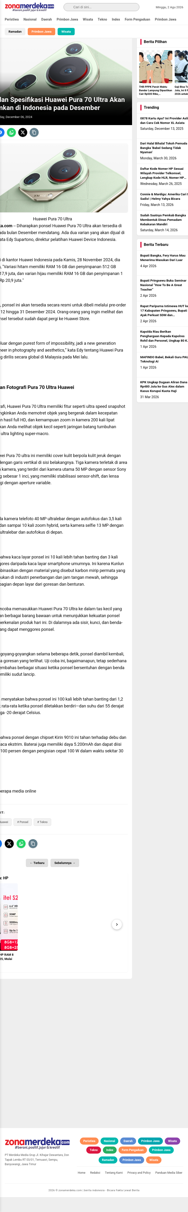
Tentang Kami (114, 1188)
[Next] (117, 939)
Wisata (88, 19)
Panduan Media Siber (168, 1188)
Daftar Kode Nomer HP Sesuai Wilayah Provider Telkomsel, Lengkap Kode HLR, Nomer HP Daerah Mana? (162, 190)
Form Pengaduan (137, 19)
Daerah (46, 19)
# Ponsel (22, 837)
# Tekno (42, 837)
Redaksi (95, 1188)
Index (116, 19)
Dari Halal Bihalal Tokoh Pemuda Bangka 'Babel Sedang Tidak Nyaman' (163, 163)
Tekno (102, 19)
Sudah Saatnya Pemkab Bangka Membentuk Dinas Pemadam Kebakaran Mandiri (163, 234)
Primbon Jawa (67, 19)
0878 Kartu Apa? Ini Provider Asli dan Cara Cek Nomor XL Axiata (164, 135)
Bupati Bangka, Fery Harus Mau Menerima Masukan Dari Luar (163, 272)
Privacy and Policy (139, 1188)
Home (81, 1188)
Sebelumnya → (64, 878)
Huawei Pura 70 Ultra (71, 241)
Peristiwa (12, 19)
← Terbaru (37, 878)
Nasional (30, 19)
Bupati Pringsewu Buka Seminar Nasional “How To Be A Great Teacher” (163, 300)
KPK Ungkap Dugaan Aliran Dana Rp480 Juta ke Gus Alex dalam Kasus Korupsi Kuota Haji (163, 401)
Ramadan (15, 31)
